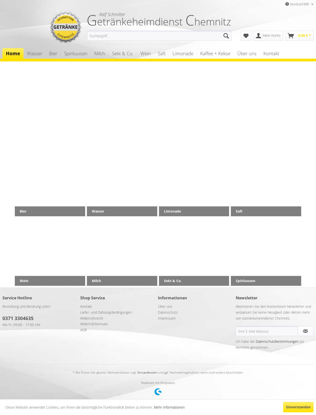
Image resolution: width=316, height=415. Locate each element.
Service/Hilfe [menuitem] (297, 4)
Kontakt (86, 306)
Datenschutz (168, 312)
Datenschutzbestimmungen (277, 341)
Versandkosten (147, 372)
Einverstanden (298, 407)
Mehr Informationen (169, 407)
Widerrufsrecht (91, 318)
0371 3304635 (18, 318)
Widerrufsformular (94, 324)
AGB (83, 329)
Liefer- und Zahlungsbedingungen (106, 312)
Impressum (167, 318)
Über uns (165, 306)
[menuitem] (159, 36)
